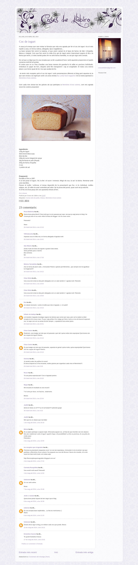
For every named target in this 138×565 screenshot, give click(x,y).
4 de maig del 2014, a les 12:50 (34, 473)
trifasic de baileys (30, 314)
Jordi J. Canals (29, 496)
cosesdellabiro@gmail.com (107, 68)
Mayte (26, 385)
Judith (26, 405)
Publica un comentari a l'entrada (32, 544)
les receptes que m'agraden (33, 447)
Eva (25, 302)
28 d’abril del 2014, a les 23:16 (34, 338)
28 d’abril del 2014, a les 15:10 (34, 227)
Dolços (42, 198)
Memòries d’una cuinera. (28, 78)
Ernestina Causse (30, 534)
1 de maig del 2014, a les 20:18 (34, 422)
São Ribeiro (28, 246)
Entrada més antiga (84, 552)
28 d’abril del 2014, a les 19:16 (34, 308)
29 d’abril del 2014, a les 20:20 (34, 378)
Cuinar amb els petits (33, 198)
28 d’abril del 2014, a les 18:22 (34, 271)
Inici (56, 552)
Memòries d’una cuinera (71, 85)
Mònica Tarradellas (30, 264)
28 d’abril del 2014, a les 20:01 (34, 324)
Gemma (26, 358)
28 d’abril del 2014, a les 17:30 (34, 257)
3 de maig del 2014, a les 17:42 (34, 461)
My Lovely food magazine (66, 76)
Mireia (26, 429)
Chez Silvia (27, 278)
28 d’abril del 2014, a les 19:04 (34, 284)
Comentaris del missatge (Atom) (39, 557)
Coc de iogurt (27, 41)
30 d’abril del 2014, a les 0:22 (33, 410)
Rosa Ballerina (29, 211)
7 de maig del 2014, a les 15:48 (34, 489)
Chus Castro (28, 330)
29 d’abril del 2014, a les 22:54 (34, 398)
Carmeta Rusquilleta (31, 467)
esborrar (27, 508)
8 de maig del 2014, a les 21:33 (34, 515)
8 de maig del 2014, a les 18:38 (34, 501)
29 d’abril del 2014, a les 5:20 (33, 366)
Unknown (27, 479)
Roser (26, 373)
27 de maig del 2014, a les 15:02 (34, 539)
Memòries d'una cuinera (53, 198)
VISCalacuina (28, 234)
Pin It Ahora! (23, 193)
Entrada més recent (28, 552)
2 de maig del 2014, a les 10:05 (34, 441)
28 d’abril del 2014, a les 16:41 (34, 239)
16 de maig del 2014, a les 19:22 (34, 527)
